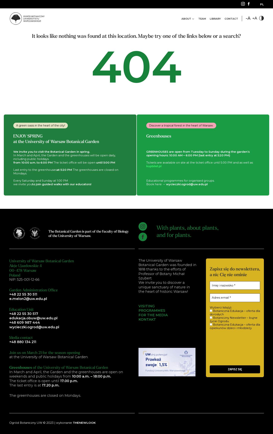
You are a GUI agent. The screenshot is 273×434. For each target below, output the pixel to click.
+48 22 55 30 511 (23, 294)
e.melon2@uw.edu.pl (28, 299)
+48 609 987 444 (24, 323)
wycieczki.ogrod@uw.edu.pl (34, 327)
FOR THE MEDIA (153, 315)
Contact (231, 18)
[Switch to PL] (262, 4)
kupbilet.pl (153, 166)
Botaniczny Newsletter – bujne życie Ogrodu (233, 319)
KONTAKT (147, 319)
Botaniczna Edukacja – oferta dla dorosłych (235, 312)
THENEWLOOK (84, 422)
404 (136, 68)
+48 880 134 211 (22, 342)
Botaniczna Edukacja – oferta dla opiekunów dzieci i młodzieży (235, 326)
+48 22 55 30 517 (23, 314)
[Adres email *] (235, 297)
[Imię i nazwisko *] (235, 285)
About (186, 18)
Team (202, 18)
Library (215, 18)
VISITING (146, 306)
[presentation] (235, 347)
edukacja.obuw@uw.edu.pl (33, 318)
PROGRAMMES (151, 311)
